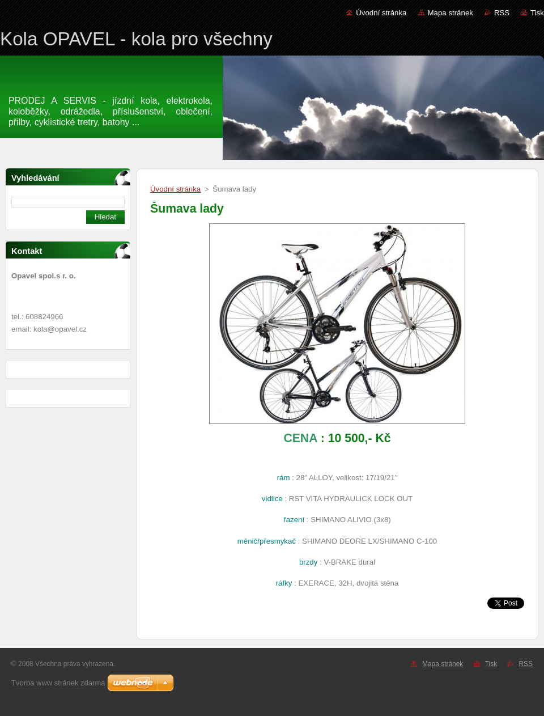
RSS (501, 13)
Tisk (537, 13)
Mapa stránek (450, 13)
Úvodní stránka (381, 13)
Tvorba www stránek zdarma (58, 683)
